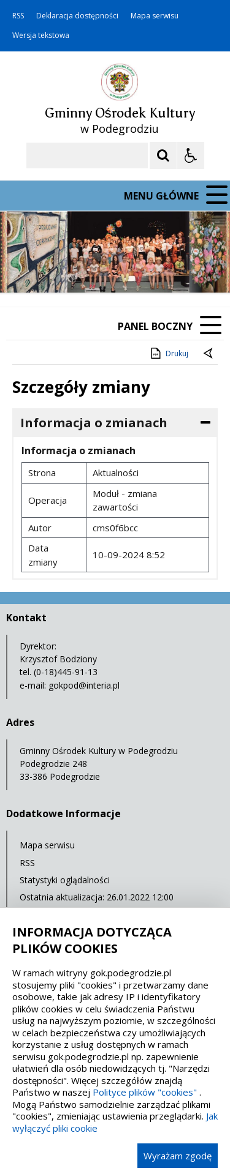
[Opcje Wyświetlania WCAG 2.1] (190, 155)
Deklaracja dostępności (77, 16)
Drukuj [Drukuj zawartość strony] (168, 353)
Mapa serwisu (154, 16)
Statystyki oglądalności (65, 880)
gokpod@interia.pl (84, 685)
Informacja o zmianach (93, 422)
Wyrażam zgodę (178, 1156)
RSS (18, 16)
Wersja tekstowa (40, 35)
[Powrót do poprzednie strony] (209, 353)
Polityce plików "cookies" (145, 1092)
